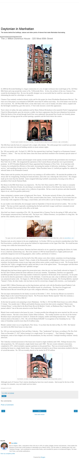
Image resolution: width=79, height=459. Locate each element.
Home (39, 411)
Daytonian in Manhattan (17, 29)
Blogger (43, 457)
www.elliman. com (69, 238)
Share (4, 396)
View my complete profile (7, 453)
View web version (39, 414)
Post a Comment (7, 405)
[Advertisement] (39, 14)
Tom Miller (14, 443)
